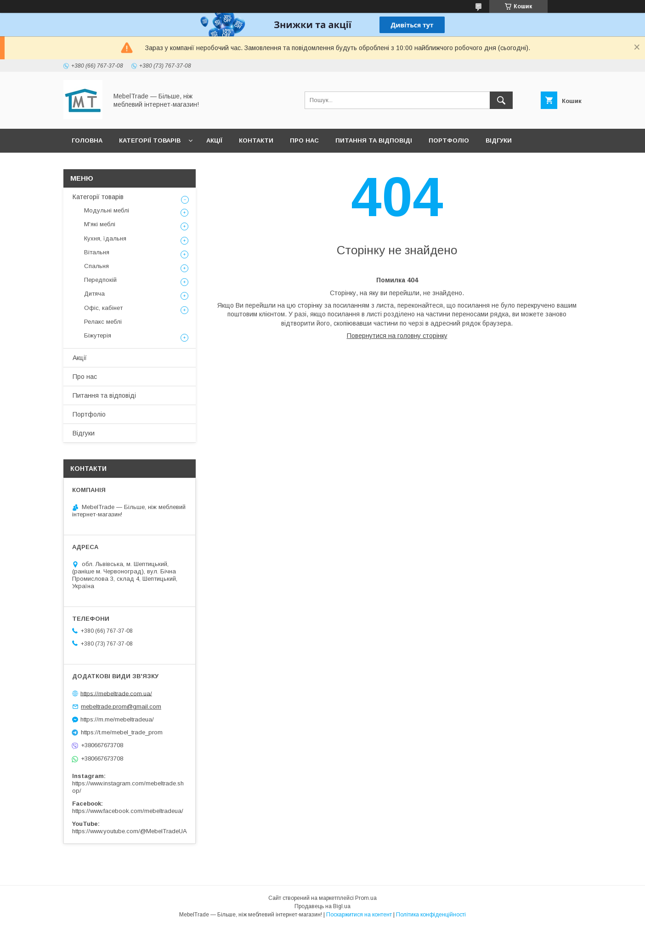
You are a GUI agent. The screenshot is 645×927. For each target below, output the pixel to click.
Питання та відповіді (373, 140)
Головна (87, 140)
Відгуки (499, 140)
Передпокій (100, 279)
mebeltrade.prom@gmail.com (121, 706)
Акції (214, 140)
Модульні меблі (106, 210)
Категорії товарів (150, 140)
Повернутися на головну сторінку (397, 335)
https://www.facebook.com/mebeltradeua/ (127, 810)
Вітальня (96, 252)
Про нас (304, 140)
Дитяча (94, 293)
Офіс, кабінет (103, 307)
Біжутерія (97, 335)
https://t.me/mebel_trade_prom (122, 732)
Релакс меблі (103, 321)
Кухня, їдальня (105, 238)
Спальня (96, 266)
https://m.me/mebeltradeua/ (117, 719)
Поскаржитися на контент (359, 914)
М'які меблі (99, 224)
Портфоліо (449, 140)
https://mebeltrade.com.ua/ (116, 693)
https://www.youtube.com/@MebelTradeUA (129, 831)
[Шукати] (501, 100)
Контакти (256, 140)
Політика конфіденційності (431, 914)
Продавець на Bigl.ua (322, 906)
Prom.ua (366, 898)
